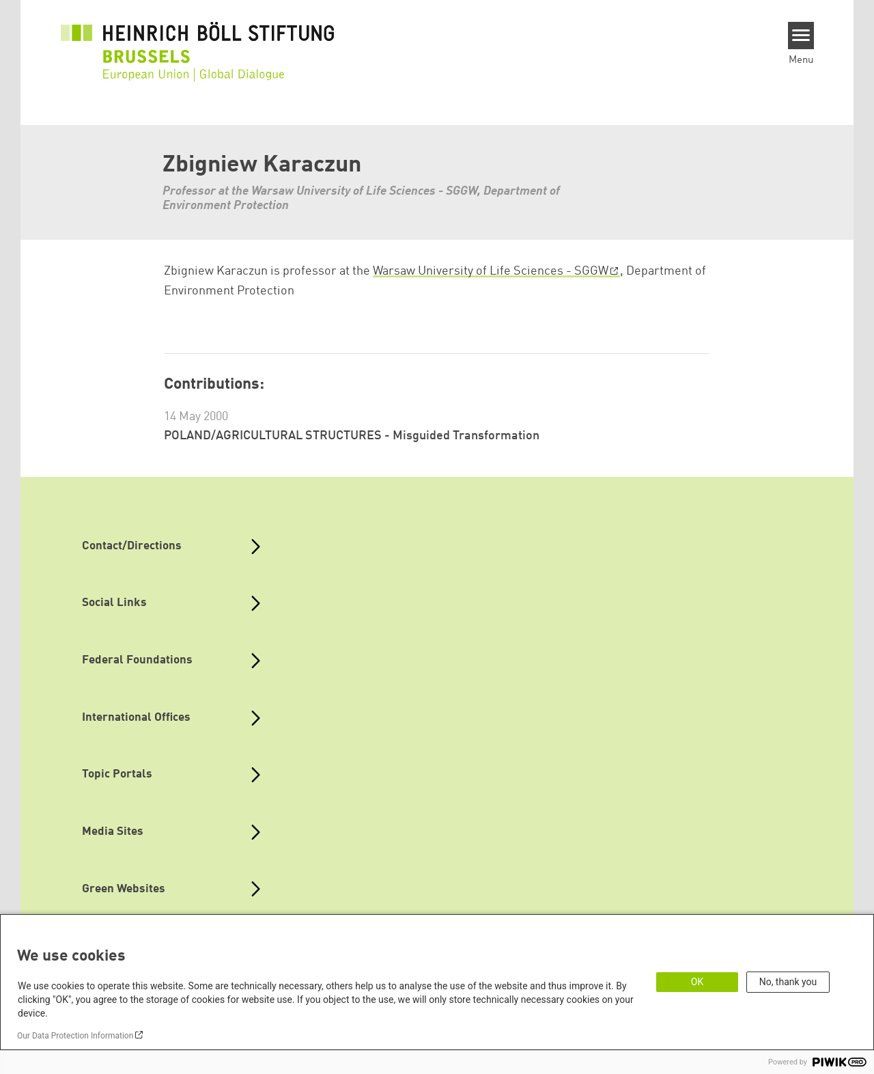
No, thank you (788, 981)
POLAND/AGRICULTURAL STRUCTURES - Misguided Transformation (351, 436)
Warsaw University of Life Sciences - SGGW (490, 271)
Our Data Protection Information (75, 1036)
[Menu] (801, 35)
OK (697, 981)
